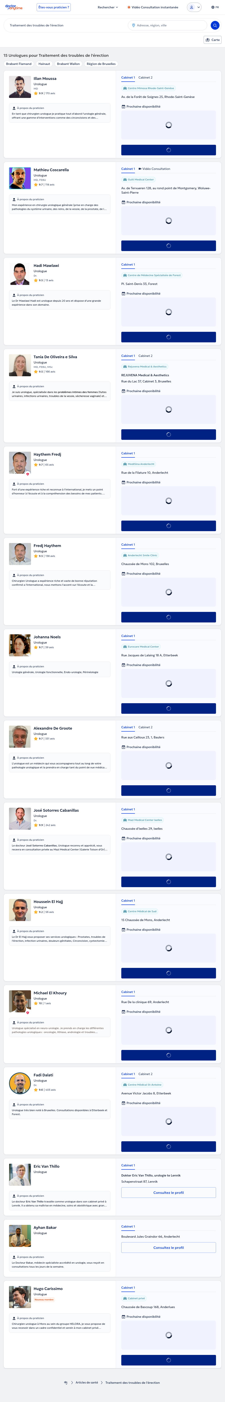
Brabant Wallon (68, 64)
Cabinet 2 (145, 77)
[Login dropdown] (194, 7)
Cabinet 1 (128, 77)
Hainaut (44, 64)
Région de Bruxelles (101, 64)
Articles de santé (86, 1383)
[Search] (215, 25)
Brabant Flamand (18, 64)
